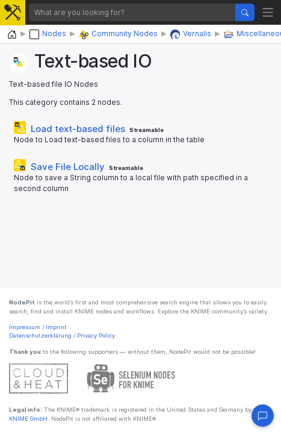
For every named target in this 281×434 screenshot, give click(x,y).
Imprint (56, 327)
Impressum (24, 327)
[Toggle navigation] (268, 12)
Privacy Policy (96, 335)
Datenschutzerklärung (40, 335)
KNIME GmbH (28, 418)
